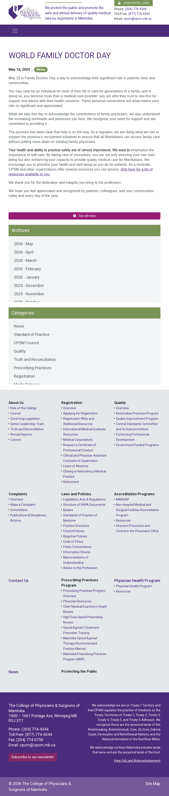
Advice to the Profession (80, 568)
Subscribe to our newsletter (32, 757)
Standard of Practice (32, 334)
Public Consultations (77, 547)
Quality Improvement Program (137, 418)
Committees (19, 510)
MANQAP (122, 499)
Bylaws (68, 510)
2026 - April (23, 252)
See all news (84, 216)
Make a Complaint (22, 504)
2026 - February (27, 269)
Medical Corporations (78, 439)
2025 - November (29, 294)
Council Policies (73, 531)
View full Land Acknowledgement (137, 760)
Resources (123, 520)
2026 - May (23, 243)
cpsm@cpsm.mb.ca (137, 18)
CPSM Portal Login (133, 3)
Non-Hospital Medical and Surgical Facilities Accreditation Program (137, 510)
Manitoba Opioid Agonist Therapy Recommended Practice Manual (80, 643)
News (41, 69)
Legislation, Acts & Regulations (84, 499)
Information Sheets (76, 552)
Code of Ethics (73, 541)
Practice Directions (76, 526)
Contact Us (19, 580)
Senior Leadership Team (27, 424)
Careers (15, 439)
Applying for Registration (80, 413)
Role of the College (23, 408)
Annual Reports (21, 434)
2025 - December (29, 285)
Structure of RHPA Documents (84, 504)
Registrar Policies (75, 536)
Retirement (71, 482)
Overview (69, 408)
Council (15, 413)
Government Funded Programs (137, 445)
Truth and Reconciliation (35, 359)
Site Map (152, 783)
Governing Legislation (25, 418)
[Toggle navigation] (15, 30)
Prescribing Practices (32, 368)
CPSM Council (26, 342)
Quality (20, 351)
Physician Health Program (137, 580)
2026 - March (25, 260)
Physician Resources (77, 601)
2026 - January (27, 277)
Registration (24, 376)
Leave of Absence (75, 466)
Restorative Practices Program (137, 413)
